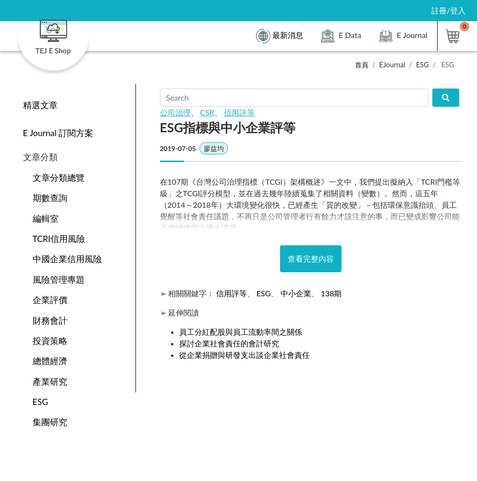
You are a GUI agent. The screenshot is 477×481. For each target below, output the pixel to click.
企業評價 (50, 300)
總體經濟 (50, 361)
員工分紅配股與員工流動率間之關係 (240, 331)
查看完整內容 (311, 258)
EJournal (392, 65)
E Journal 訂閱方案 (58, 133)
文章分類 (40, 157)
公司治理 (175, 112)
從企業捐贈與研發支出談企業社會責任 (244, 354)
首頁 (361, 65)
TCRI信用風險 (59, 239)
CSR (207, 112)
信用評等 (239, 112)
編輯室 (46, 219)
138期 (331, 293)
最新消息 (279, 36)
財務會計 (50, 321)
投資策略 (50, 341)
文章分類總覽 (59, 178)
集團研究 (50, 422)
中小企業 (296, 293)
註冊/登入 (448, 10)
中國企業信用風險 (67, 259)
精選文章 (40, 105)
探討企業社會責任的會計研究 (229, 343)
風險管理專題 (59, 280)
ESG (422, 65)
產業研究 (50, 382)
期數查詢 (50, 198)
